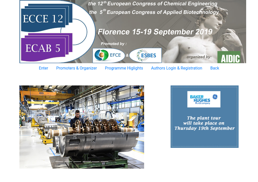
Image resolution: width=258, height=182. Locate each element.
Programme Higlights (124, 68)
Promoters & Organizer (76, 68)
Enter (43, 68)
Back (214, 68)
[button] (28, 127)
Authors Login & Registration (176, 68)
